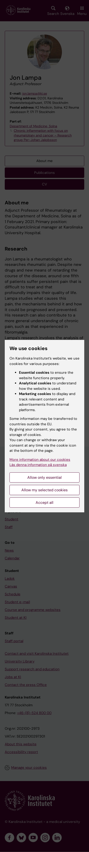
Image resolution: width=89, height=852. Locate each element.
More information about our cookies (39, 459)
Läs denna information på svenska (38, 464)
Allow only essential (44, 477)
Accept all (44, 502)
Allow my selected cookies (44, 489)
